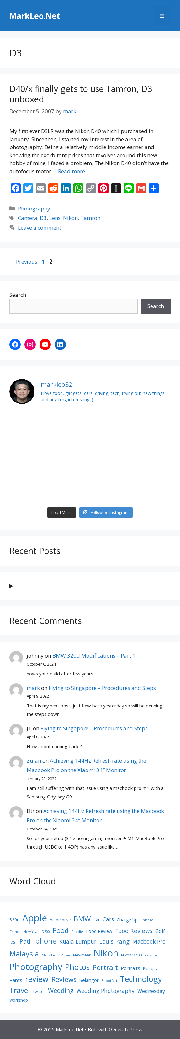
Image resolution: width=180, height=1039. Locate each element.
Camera (27, 217)
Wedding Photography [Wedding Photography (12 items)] (106, 990)
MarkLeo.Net (34, 15)
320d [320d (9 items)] (14, 920)
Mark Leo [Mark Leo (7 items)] (49, 955)
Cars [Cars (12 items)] (108, 919)
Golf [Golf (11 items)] (160, 931)
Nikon (70, 217)
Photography (34, 208)
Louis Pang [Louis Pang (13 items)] (114, 941)
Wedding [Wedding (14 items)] (61, 990)
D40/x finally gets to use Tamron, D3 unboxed (80, 93)
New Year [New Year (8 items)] (82, 955)
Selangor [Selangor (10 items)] (89, 980)
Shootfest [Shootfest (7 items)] (109, 980)
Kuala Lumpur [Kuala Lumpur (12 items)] (77, 941)
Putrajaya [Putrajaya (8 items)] (151, 968)
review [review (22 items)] (37, 978)
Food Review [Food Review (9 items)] (99, 931)
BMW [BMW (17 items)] (82, 918)
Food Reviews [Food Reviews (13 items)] (133, 931)
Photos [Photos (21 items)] (77, 967)
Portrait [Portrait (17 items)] (105, 967)
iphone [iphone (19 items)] (44, 941)
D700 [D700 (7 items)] (46, 932)
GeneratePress (125, 1029)
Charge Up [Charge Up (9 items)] (127, 920)
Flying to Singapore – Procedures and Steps (102, 687)
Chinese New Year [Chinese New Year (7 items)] (24, 932)
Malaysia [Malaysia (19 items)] (24, 954)
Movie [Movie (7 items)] (65, 955)
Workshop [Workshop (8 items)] (18, 1000)
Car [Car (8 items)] (96, 920)
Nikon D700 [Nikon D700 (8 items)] (131, 955)
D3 (43, 217)
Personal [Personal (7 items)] (152, 955)
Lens (55, 217)
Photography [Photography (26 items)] (35, 966)
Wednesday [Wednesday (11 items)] (151, 991)
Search (17, 294)
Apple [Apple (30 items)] (34, 918)
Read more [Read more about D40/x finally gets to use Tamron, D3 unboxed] (71, 171)
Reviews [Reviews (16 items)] (64, 979)
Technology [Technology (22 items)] (141, 978)
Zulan (34, 760)
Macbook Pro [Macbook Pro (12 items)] (149, 941)
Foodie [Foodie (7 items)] (77, 932)
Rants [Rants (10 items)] (15, 980)
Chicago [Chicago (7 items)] (146, 920)
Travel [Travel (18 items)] (19, 990)
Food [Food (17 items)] (61, 930)
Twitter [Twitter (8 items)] (39, 991)
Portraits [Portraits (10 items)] (130, 968)
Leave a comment (39, 227)
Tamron (90, 217)
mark (33, 687)
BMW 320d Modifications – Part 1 (93, 655)
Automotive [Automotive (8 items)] (60, 920)
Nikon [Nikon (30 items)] (105, 953)
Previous (23, 261)
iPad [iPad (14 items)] (24, 941)
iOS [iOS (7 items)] (12, 942)
